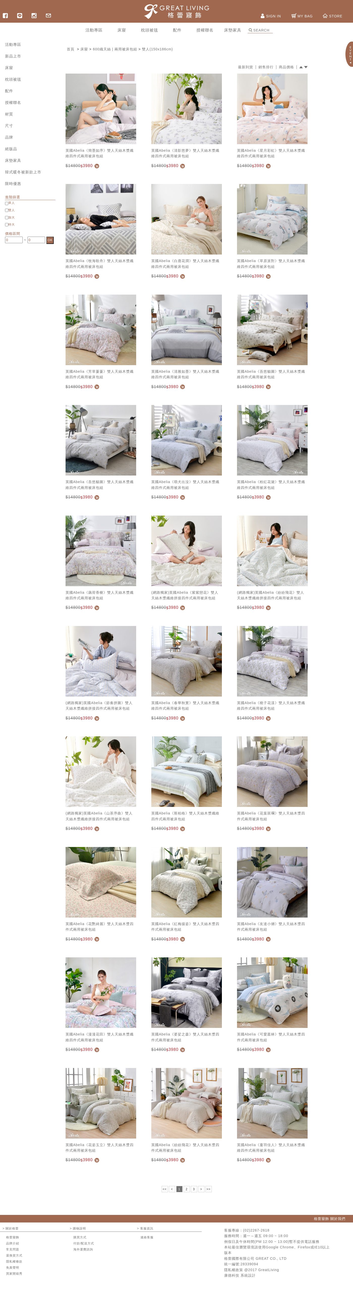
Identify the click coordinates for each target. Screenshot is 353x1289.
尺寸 (9, 125)
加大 (11, 217)
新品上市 (13, 56)
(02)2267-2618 (256, 1230)
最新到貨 (245, 67)
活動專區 (13, 44)
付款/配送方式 (83, 1243)
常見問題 (12, 1249)
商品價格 (286, 67)
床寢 (9, 68)
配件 (9, 91)
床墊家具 (13, 160)
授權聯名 (13, 102)
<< (165, 1189)
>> (209, 1189)
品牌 (9, 137)
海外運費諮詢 (83, 1249)
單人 (11, 203)
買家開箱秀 (14, 1273)
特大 (11, 224)
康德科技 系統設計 (240, 1275)
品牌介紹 (12, 1243)
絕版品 (11, 149)
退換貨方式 (14, 1255)
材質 (9, 114)
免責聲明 (12, 1267)
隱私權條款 (14, 1261)
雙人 (11, 210)
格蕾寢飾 (12, 1237)
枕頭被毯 (13, 79)
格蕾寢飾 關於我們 (329, 1219)
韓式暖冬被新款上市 (23, 172)
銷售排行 (266, 67)
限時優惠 (13, 183)
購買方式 (79, 1237)
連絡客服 (147, 1237)
